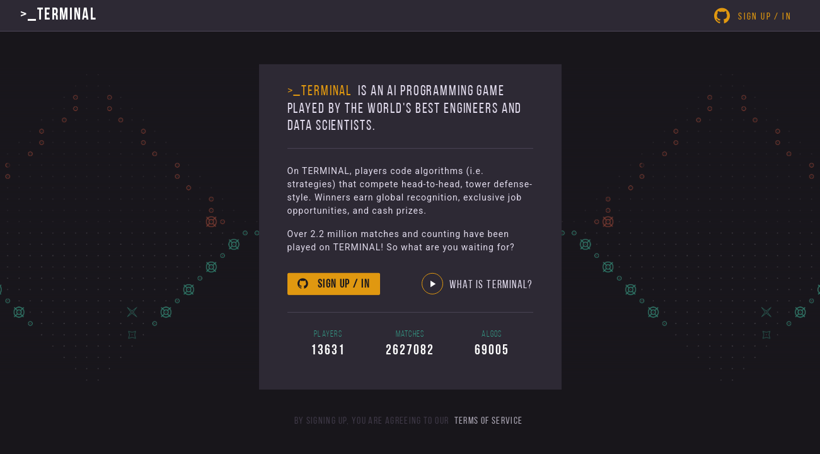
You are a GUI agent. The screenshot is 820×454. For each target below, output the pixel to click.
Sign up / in (333, 284)
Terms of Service (488, 421)
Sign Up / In (753, 15)
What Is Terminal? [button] (477, 285)
